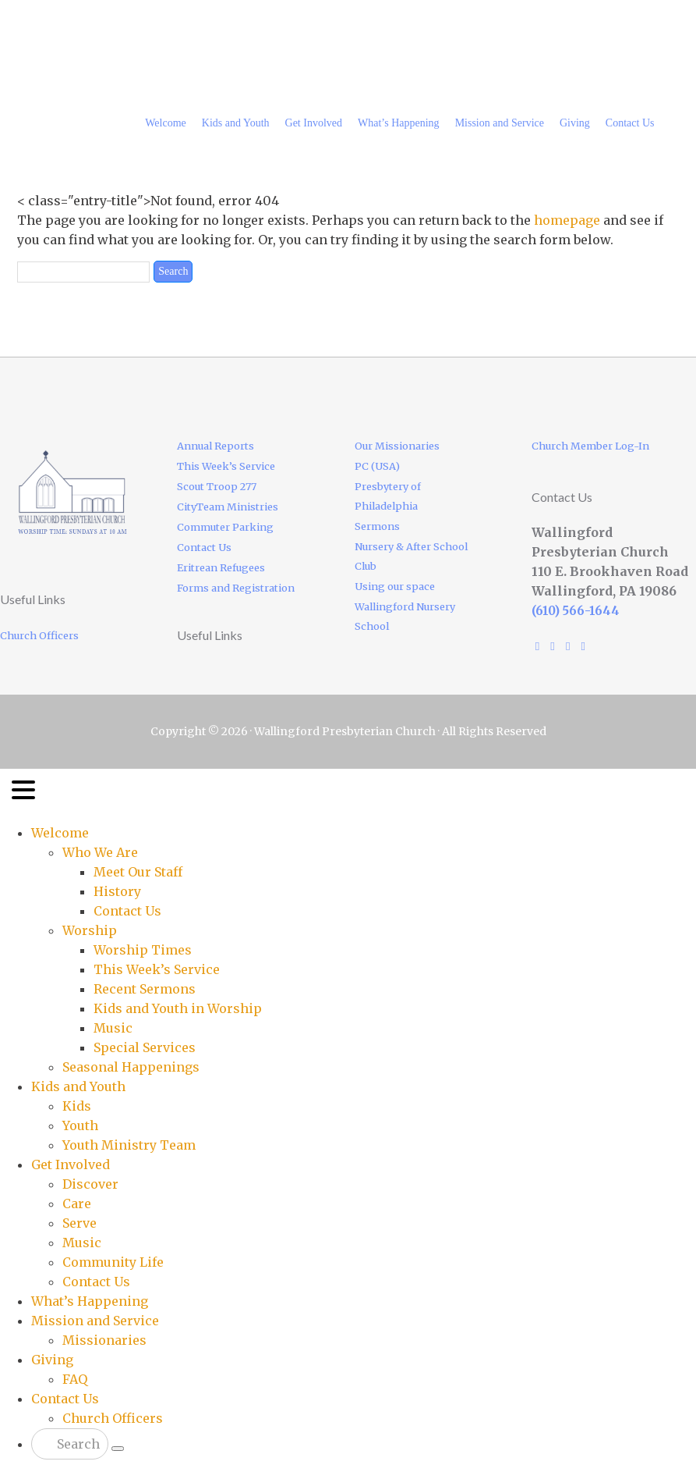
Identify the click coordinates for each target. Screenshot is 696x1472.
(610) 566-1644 (576, 610)
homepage (567, 220)
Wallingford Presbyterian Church (149, 35)
